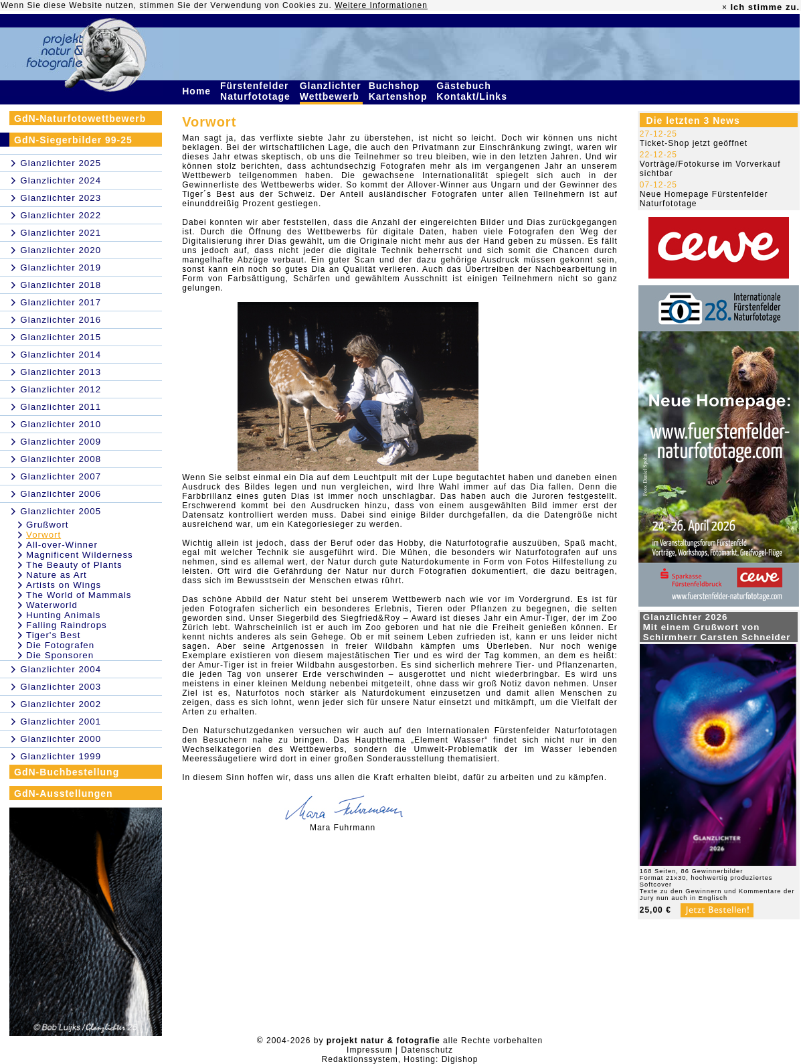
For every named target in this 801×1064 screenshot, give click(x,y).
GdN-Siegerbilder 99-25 (73, 140)
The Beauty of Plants (74, 565)
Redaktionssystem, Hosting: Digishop (400, 1059)
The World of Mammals (79, 595)
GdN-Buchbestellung (66, 772)
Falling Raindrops (66, 625)
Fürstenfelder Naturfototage (257, 91)
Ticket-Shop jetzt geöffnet (693, 143)
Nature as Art (56, 575)
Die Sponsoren (60, 655)
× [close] (724, 7)
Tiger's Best (53, 635)
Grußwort (47, 525)
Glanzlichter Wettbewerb (331, 91)
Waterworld (52, 605)
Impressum (369, 1050)
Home (198, 91)
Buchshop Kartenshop (400, 91)
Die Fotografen (60, 645)
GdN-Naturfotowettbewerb (80, 118)
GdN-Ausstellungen (63, 793)
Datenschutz (427, 1050)
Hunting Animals (63, 615)
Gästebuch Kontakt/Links (473, 91)
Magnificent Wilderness (79, 555)
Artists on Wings (63, 585)
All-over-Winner (62, 545)
